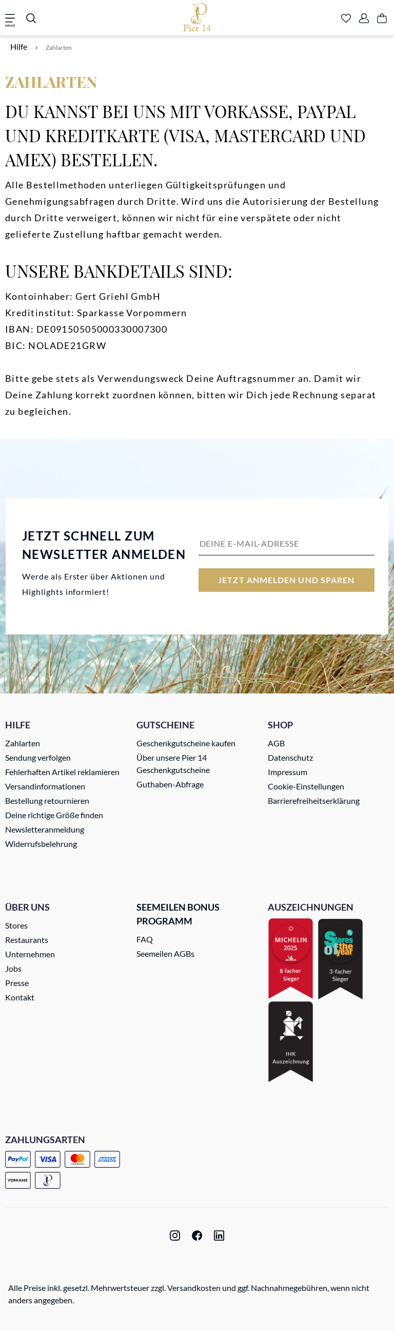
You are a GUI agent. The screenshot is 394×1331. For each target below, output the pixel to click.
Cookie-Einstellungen (306, 786)
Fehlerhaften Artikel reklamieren (62, 772)
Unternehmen (30, 954)
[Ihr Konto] (364, 19)
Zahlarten (22, 743)
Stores (16, 925)
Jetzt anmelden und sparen (286, 580)
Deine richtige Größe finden (54, 815)
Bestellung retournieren (47, 800)
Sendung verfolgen (38, 757)
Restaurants (26, 939)
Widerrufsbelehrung (41, 843)
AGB (276, 743)
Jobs (13, 968)
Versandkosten (194, 1288)
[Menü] (13, 19)
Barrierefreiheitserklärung (314, 800)
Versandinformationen (45, 786)
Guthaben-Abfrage (170, 784)
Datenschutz (290, 757)
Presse (17, 983)
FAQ (144, 939)
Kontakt (19, 997)
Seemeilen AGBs (165, 953)
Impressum (287, 772)
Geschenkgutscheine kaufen (185, 743)
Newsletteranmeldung (44, 829)
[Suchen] (31, 19)
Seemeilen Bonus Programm (178, 914)
